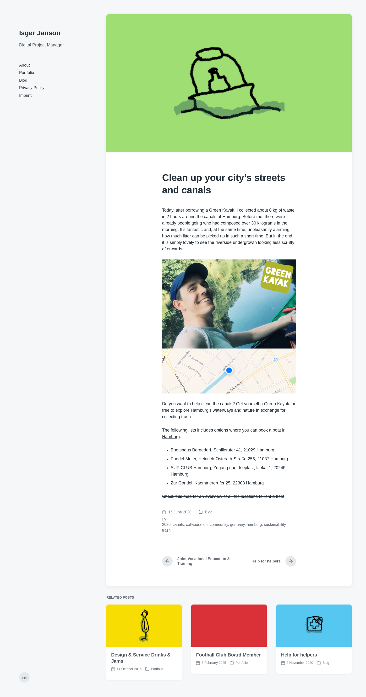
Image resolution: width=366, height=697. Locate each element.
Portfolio (26, 72)
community (219, 525)
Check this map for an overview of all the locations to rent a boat (223, 496)
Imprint (25, 95)
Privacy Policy (31, 87)
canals (178, 525)
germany (237, 525)
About (24, 65)
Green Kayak (221, 210)
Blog (23, 80)
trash (166, 530)
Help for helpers (299, 669)
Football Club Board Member (228, 669)
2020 (166, 525)
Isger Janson (39, 33)
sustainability (274, 525)
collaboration (197, 525)
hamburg (254, 525)
